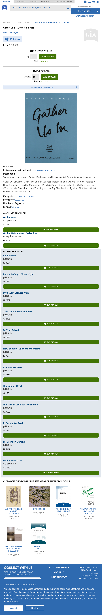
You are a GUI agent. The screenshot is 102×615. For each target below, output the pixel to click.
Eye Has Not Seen (12, 367)
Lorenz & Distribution (62, 2)
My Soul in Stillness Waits (16, 293)
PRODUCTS (8, 22)
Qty (27, 56)
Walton (33, 2)
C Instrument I (37, 170)
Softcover (15, 207)
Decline (34, 608)
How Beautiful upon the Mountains (21, 348)
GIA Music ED (21, 2)
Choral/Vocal (20, 196)
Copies (27, 76)
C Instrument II (49, 170)
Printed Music (24, 22)
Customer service (59, 567)
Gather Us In (9, 217)
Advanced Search (85, 16)
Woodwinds (19, 200)
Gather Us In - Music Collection (20, 233)
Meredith (45, 2)
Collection (30, 196)
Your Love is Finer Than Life (17, 311)
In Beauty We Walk (13, 423)
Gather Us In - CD (12, 460)
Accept (13, 608)
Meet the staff (59, 577)
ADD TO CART (48, 56)
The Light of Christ (12, 386)
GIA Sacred (6, 2)
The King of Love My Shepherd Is (20, 404)
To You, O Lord (11, 330)
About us (59, 572)
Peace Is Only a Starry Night (18, 274)
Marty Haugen (11, 32)
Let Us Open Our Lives (14, 441)
